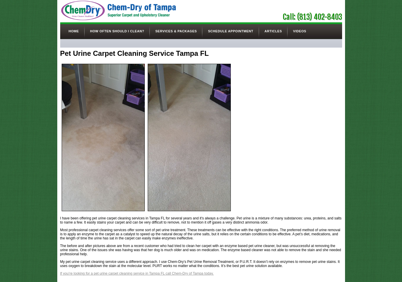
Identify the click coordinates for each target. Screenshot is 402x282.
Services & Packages (176, 31)
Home (74, 31)
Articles (273, 31)
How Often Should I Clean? (117, 31)
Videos (299, 31)
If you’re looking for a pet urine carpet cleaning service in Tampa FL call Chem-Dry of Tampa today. (137, 273)
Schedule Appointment (230, 31)
